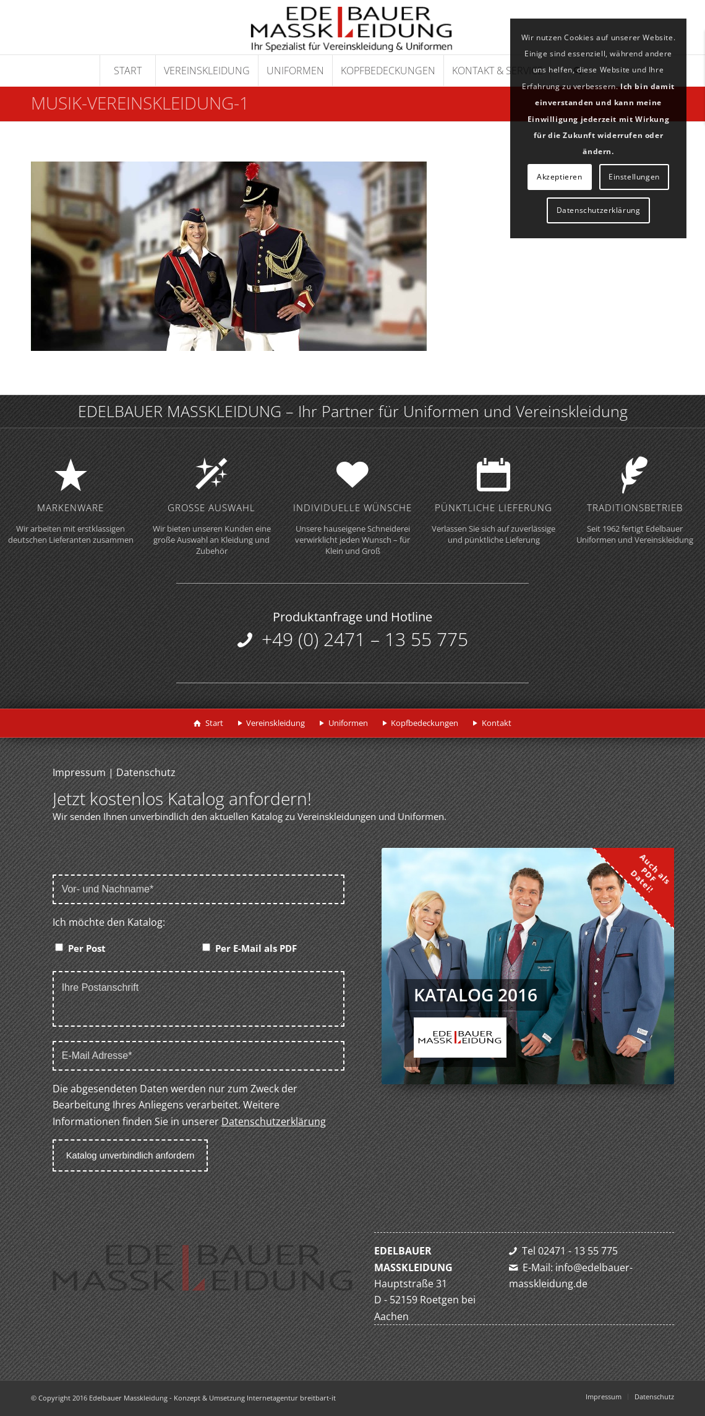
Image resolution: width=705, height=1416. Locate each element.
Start (214, 722)
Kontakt (496, 722)
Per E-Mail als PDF (256, 948)
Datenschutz (146, 772)
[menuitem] (127, 70)
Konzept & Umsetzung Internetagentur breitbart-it (255, 1397)
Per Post (87, 948)
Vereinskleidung (275, 722)
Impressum (79, 772)
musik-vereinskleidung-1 (140, 102)
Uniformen (348, 722)
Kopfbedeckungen (424, 722)
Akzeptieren (560, 176)
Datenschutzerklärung (273, 1121)
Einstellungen (634, 176)
